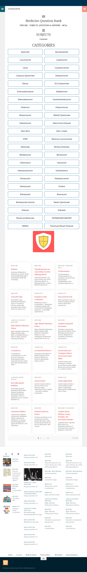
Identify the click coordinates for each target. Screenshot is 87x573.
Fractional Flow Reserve (42, 351)
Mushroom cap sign (31, 522)
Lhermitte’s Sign (16, 297)
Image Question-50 (31, 544)
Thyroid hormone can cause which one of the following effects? (42, 272)
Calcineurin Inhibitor (18, 412)
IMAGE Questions (29, 455)
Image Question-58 (31, 457)
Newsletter (58, 555)
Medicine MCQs (56, 471)
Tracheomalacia (63, 271)
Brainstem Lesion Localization (16, 510)
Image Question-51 (31, 537)
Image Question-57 (31, 465)
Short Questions (71, 555)
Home (10, 555)
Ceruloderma (15, 351)
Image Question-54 (31, 496)
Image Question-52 (31, 529)
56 (48, 438)
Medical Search (31, 555)
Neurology (38, 293)
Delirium (14, 269)
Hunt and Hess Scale (65, 297)
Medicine (14, 265)
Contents (19, 555)
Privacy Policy (45, 555)
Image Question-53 (31, 503)
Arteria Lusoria (39, 381)
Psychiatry (70, 408)
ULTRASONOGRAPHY (30, 493)
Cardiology (38, 347)
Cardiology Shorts (18, 320)
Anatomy (37, 377)
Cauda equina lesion (65, 381)
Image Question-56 (31, 486)
